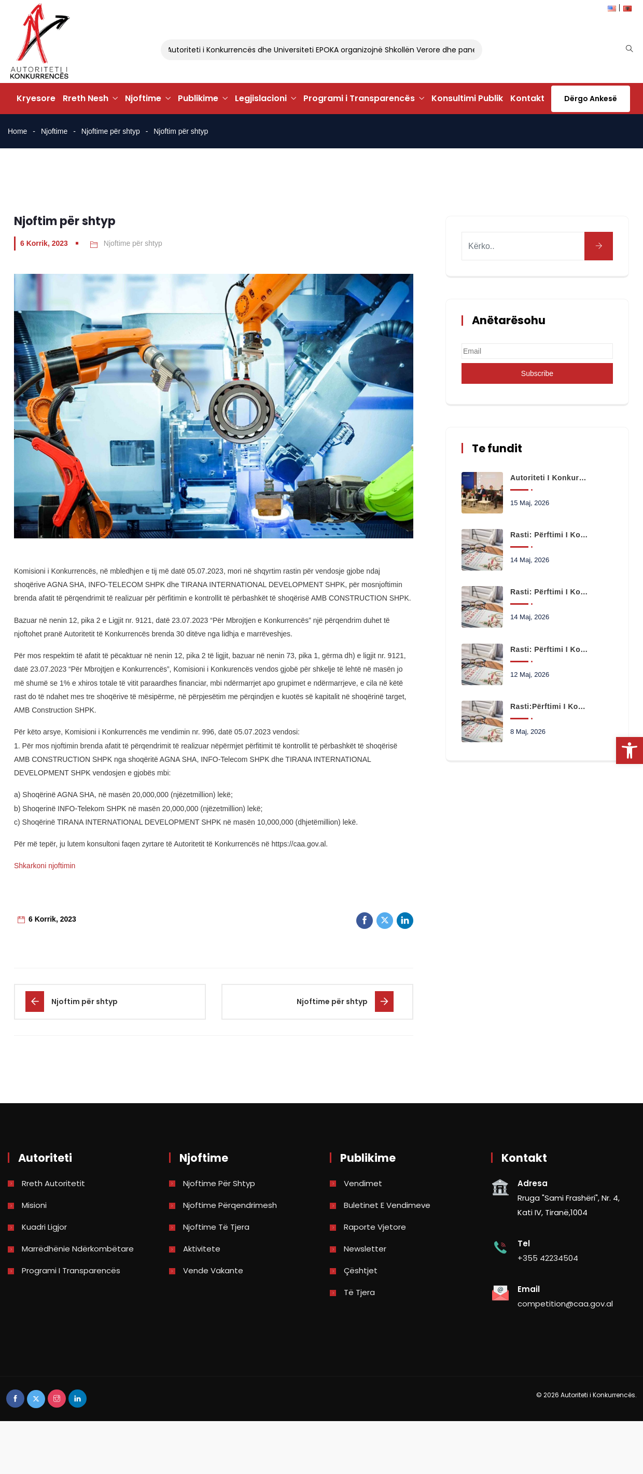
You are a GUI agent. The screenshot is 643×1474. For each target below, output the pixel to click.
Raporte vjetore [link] (375, 1226)
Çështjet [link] (361, 1270)
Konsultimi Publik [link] (467, 98)
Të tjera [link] (359, 1292)
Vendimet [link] (363, 1183)
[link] (629, 750)
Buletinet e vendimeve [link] (387, 1205)
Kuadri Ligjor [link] (44, 1226)
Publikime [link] (198, 98)
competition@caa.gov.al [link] (565, 1303)
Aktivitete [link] (201, 1248)
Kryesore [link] (36, 98)
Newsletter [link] (365, 1248)
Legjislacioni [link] (261, 98)
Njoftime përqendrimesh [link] (230, 1205)
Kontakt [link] (527, 98)
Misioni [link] (34, 1205)
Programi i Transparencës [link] (359, 98)
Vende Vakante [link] (213, 1270)
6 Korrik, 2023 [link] (44, 243)
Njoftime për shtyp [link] (110, 131)
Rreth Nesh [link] (85, 98)
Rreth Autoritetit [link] (53, 1183)
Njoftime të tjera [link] (216, 1226)
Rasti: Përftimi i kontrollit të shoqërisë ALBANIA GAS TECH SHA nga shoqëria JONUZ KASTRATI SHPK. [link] (549, 592)
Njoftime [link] (143, 98)
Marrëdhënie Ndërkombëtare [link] (78, 1248)
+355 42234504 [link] (548, 1258)
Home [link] (17, 131)
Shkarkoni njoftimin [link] (44, 865)
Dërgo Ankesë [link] (590, 98)
